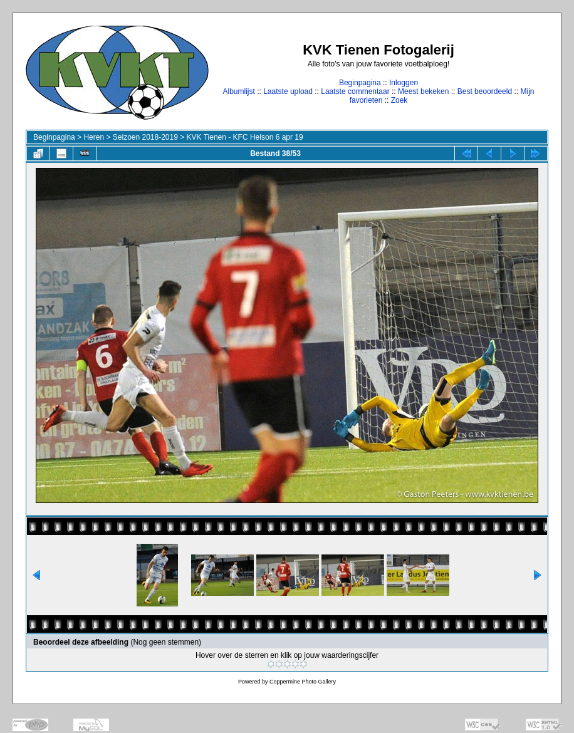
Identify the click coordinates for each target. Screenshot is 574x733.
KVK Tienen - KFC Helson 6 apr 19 (245, 137)
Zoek (399, 100)
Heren (93, 137)
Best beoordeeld (484, 91)
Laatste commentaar (355, 91)
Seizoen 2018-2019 (145, 137)
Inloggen (403, 82)
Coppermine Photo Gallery (302, 681)
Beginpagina (360, 82)
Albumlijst (238, 91)
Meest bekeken (423, 91)
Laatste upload (288, 91)
